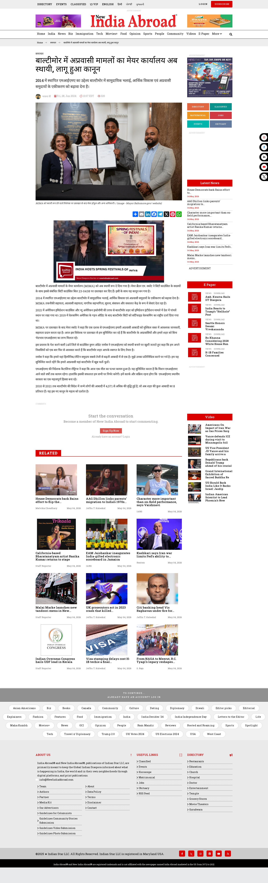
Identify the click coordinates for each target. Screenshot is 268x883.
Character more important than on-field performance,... (209, 214)
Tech (99, 33)
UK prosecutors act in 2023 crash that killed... (106, 609)
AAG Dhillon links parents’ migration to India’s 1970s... (106, 500)
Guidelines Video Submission (57, 828)
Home (41, 33)
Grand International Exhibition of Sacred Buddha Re (218, 474)
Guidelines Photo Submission (57, 833)
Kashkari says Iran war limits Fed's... (209, 246)
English (108, 4)
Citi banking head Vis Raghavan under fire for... (155, 609)
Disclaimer (94, 802)
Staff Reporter (43, 565)
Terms (91, 797)
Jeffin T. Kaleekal (96, 508)
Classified (78, 4)
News (62, 33)
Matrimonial (198, 115)
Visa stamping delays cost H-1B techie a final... (108, 660)
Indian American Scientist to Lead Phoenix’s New (216, 497)
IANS (139, 511)
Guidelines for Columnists (55, 813)
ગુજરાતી (140, 4)
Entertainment (198, 788)
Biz (70, 33)
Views (208, 293)
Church (193, 772)
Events (61, 4)
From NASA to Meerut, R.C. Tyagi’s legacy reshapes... (156, 660)
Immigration (84, 33)
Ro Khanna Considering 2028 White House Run (217, 341)
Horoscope (145, 772)
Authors (44, 791)
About (90, 786)
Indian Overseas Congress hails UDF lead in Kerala (55, 660)
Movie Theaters (198, 804)
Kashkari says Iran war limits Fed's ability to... (154, 554)
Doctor (193, 782)
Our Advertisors (49, 807)
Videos (191, 33)
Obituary (220, 124)
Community (175, 33)
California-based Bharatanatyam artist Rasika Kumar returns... (207, 225)
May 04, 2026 (74, 508)
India (51, 33)
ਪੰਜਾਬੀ (129, 4)
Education (195, 766)
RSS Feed (144, 793)
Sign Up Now (111, 430)
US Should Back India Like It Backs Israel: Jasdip (218, 486)
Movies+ (112, 33)
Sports (147, 33)
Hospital (194, 777)
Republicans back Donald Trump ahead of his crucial (218, 462)
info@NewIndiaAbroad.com (56, 779)
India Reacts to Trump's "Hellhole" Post (217, 311)
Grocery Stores (198, 798)
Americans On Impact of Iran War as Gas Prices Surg (218, 428)
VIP (94, 4)
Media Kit (45, 802)
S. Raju (140, 668)
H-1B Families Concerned (214, 354)
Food (123, 33)
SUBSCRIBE (221, 4)
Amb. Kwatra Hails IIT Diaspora (217, 298)
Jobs (221, 115)
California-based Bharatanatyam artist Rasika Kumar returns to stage (57, 556)
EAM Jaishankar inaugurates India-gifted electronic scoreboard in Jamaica (108, 556)
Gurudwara (195, 809)
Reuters (141, 562)
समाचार (55, 42)
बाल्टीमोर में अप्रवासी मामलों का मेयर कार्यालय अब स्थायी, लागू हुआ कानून (91, 42)
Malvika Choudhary (46, 508)
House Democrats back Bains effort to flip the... (57, 500)
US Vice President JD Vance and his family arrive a (217, 451)
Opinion (135, 33)
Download (219, 293)
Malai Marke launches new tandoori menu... (209, 257)
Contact (92, 807)
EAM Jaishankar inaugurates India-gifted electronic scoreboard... (209, 237)
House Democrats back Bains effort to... (208, 191)
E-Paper (204, 33)
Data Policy (94, 791)
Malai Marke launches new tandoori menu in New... (56, 609)
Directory (44, 4)
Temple (194, 793)
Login (203, 4)
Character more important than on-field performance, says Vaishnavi (157, 502)
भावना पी (43, 96)
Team (42, 786)
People (159, 33)
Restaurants (196, 761)
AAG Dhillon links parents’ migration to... (203, 203)
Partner (44, 797)
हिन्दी (120, 4)
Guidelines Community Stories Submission (58, 820)
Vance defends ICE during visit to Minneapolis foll (217, 439)
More (217, 33)
